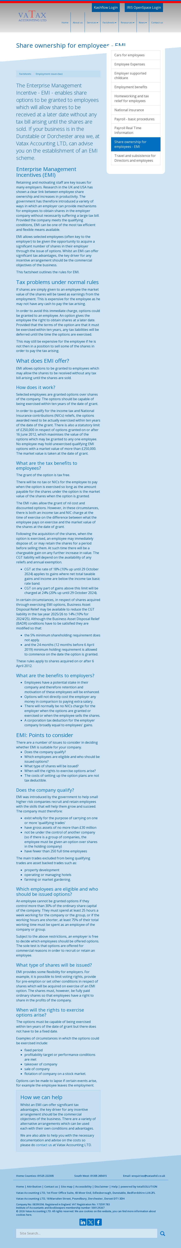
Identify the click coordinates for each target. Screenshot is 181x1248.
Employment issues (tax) (49, 73)
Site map (66, 1186)
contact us (44, 1145)
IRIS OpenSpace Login (144, 7)
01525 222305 (45, 1176)
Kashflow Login (106, 7)
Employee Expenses (129, 64)
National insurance (129, 110)
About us (78, 22)
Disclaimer (102, 1186)
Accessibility (83, 1186)
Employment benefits (130, 87)
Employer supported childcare (130, 75)
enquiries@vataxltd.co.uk (148, 1176)
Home (65, 22)
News (143, 22)
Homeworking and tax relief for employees (131, 98)
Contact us (157, 22)
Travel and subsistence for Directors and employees (135, 158)
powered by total (139, 1186)
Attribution (34, 1186)
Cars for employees (129, 55)
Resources (127, 22)
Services (92, 22)
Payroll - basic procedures (134, 119)
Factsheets (109, 22)
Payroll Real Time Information (127, 130)
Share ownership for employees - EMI (130, 144)
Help (114, 1186)
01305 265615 (98, 1176)
